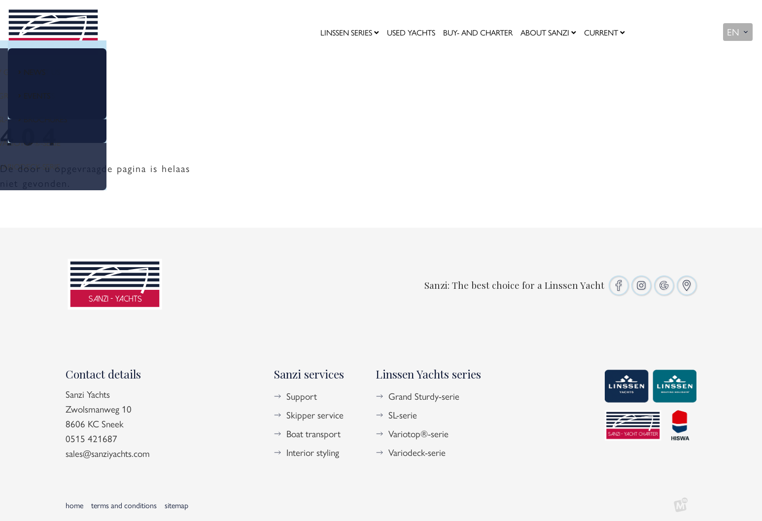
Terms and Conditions (124, 505)
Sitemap (176, 505)
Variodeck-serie (417, 452)
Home (74, 505)
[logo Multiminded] (681, 505)
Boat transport (313, 433)
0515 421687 (91, 438)
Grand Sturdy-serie (423, 396)
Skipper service (315, 414)
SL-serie (402, 414)
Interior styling (312, 452)
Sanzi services (309, 374)
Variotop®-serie (418, 433)
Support (301, 396)
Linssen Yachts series (428, 374)
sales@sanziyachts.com (108, 453)
